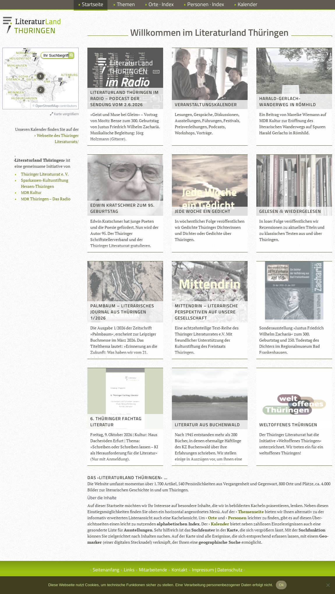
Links (129, 569)
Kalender (247, 4)
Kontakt (179, 569)
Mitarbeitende (153, 569)
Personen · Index (205, 4)
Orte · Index (161, 4)
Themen (126, 4)
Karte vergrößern (64, 114)
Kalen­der (220, 524)
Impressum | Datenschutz (217, 569)
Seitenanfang (106, 569)
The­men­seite (251, 511)
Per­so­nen (237, 517)
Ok (281, 585)
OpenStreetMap (47, 105)
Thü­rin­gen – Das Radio (45, 198)
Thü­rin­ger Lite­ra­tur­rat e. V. (45, 174)
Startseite (92, 4)
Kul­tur (31, 192)
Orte (212, 517)
